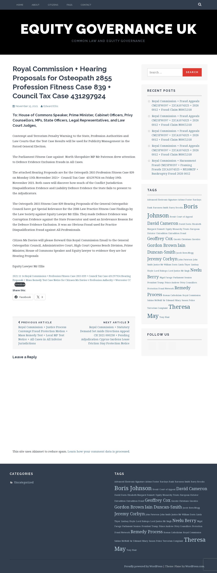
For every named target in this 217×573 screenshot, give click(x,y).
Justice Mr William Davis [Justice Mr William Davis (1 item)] (165, 264)
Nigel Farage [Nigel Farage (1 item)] (166, 277)
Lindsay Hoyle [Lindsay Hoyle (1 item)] (128, 521)
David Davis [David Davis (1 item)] (185, 224)
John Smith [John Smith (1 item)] (165, 514)
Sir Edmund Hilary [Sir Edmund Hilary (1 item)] (172, 300)
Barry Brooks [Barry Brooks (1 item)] (176, 207)
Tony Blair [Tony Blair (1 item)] (164, 317)
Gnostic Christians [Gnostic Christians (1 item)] (182, 239)
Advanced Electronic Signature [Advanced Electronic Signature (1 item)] (162, 199)
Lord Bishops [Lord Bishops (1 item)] (161, 270)
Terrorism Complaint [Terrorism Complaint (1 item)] (157, 308)
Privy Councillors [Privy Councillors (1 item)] (188, 282)
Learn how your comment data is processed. (99, 451)
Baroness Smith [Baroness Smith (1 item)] (160, 207)
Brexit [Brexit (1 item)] (173, 216)
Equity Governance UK (108, 29)
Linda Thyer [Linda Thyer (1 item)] (184, 264)
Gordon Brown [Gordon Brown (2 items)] (162, 245)
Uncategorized (24, 482)
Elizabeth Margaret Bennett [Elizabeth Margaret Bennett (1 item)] (141, 495)
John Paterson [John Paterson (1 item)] (185, 259)
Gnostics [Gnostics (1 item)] (196, 239)
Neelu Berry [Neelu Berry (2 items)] (184, 520)
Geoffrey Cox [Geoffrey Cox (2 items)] (160, 238)
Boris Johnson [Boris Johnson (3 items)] (133, 488)
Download (20, 284)
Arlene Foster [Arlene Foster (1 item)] (185, 199)
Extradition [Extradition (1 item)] (162, 233)
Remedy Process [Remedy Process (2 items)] (147, 531)
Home (19, 4)
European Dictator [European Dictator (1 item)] (189, 495)
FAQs (69, 4)
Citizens (53, 4)
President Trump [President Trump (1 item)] (155, 282)
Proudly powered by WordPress (143, 566)
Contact (86, 4)
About (35, 4)
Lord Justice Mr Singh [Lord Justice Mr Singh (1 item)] (179, 270)
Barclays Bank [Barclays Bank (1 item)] (167, 481)
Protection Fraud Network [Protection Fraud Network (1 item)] (160, 288)
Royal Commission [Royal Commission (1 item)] (191, 295)
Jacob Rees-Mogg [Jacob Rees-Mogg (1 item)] (184, 252)
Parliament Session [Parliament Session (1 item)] (182, 277)
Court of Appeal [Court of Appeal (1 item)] (185, 216)
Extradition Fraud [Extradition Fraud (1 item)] (177, 233)
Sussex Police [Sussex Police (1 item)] (188, 300)
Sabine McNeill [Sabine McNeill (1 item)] (154, 300)
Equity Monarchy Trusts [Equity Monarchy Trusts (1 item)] (177, 229)
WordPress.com (194, 566)
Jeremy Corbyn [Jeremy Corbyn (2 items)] (162, 258)
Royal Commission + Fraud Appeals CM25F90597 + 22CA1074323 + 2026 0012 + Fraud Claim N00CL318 (175, 105)
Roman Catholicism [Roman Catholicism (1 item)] (172, 295)
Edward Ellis (50, 106)
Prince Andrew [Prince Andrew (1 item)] (172, 282)
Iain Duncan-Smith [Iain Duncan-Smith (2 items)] (163, 507)
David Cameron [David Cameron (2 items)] (162, 223)
